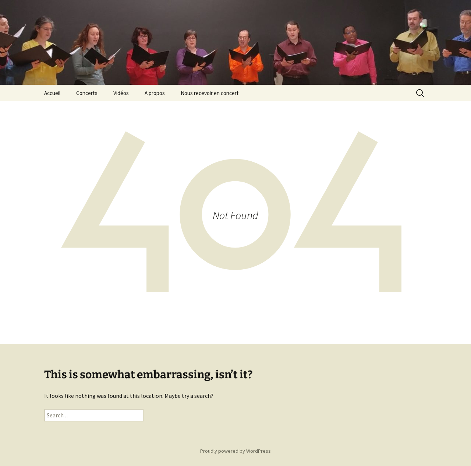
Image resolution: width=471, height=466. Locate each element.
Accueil (52, 93)
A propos (155, 93)
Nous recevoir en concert (210, 93)
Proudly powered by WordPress (235, 451)
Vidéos (121, 93)
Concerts (87, 93)
